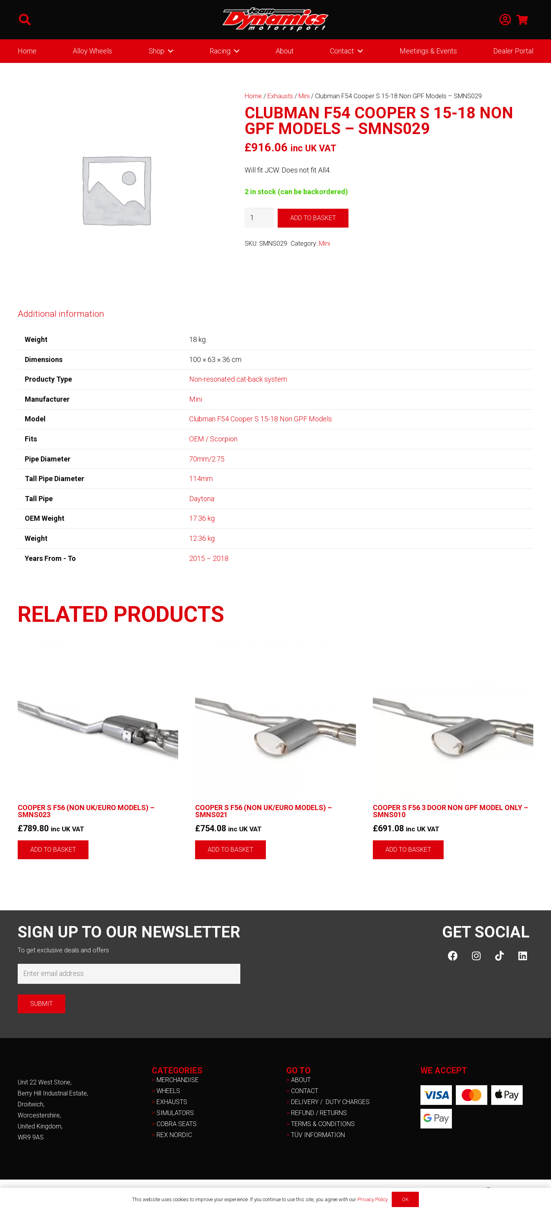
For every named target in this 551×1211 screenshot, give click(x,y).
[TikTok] (499, 956)
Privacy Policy (373, 1199)
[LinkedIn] (522, 956)
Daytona (201, 498)
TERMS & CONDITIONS (323, 1124)
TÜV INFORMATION (318, 1135)
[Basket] (522, 19)
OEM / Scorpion (213, 439)
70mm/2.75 (207, 459)
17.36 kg (202, 518)
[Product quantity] (259, 218)
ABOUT (301, 1080)
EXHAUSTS (172, 1102)
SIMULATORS (175, 1113)
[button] (25, 19)
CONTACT (304, 1091)
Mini (304, 96)
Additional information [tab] (61, 314)
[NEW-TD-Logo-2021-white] (276, 19)
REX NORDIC (175, 1135)
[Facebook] (453, 956)
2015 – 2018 (209, 558)
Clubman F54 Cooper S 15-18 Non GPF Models (260, 419)
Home (253, 96)
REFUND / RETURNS (319, 1113)
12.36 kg (202, 538)
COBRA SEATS (177, 1124)
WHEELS (168, 1091)
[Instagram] (476, 956)
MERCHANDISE (178, 1080)
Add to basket (313, 218)
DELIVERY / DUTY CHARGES (330, 1102)
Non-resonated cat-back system (238, 379)
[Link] (505, 20)
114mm (201, 478)
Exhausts (280, 96)
